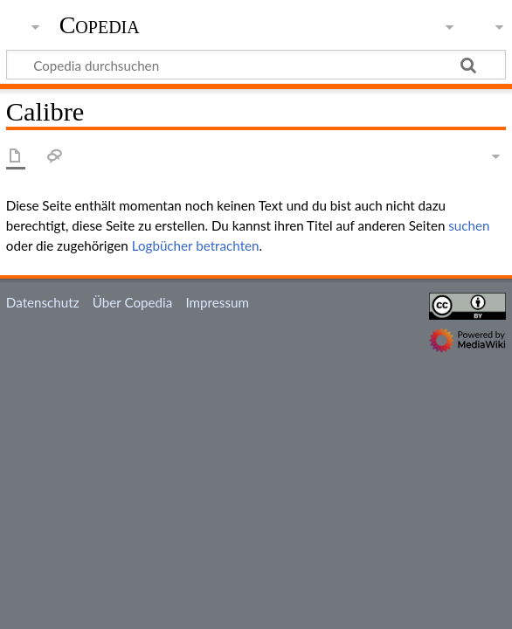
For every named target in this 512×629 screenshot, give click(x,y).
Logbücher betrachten (195, 245)
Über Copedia (132, 302)
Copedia (99, 25)
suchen (468, 225)
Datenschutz (43, 302)
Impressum (217, 302)
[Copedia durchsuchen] (256, 65)
